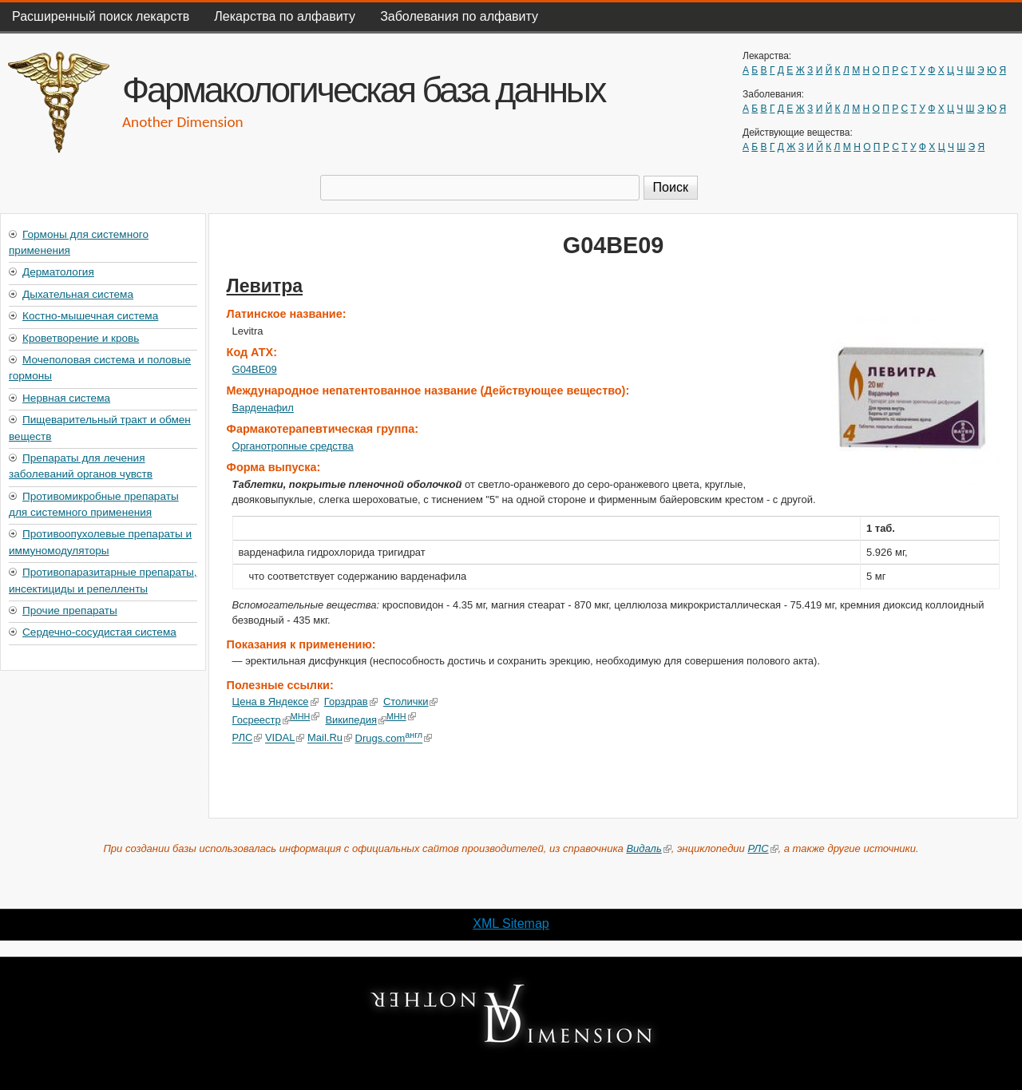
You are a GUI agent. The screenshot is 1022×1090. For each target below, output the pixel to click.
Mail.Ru (329, 738)
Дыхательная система (77, 294)
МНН (305, 716)
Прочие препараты (69, 610)
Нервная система (66, 398)
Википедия (355, 720)
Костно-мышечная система (90, 316)
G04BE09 (254, 369)
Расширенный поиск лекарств (100, 16)
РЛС (247, 738)
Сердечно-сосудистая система (99, 632)
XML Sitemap (511, 923)
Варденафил (263, 408)
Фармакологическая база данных (363, 89)
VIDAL (284, 738)
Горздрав (351, 702)
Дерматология (58, 272)
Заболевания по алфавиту (459, 16)
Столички (410, 702)
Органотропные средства (293, 446)
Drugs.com (393, 738)
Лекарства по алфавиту (284, 16)
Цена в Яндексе (275, 702)
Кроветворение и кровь (80, 338)
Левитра (265, 285)
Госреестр (261, 720)
